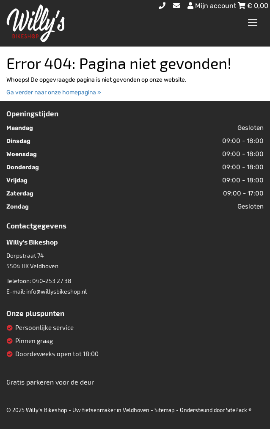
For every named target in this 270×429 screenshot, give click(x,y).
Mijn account (212, 6)
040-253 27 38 (52, 280)
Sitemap (164, 410)
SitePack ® (238, 410)
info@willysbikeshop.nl (56, 291)
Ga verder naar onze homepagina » (53, 92)
